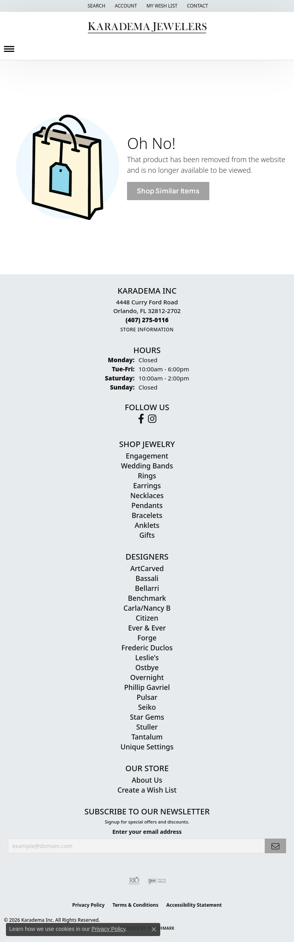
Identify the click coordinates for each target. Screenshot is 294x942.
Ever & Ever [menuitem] (147, 627)
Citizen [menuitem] (147, 618)
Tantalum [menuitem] (147, 736)
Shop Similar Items (168, 191)
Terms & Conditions (135, 905)
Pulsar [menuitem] (147, 697)
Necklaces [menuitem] (146, 495)
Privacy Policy (88, 905)
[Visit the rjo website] (134, 881)
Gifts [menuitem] (147, 535)
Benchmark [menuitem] (147, 598)
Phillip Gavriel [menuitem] (147, 687)
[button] (95, 6)
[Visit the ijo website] (157, 881)
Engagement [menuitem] (147, 455)
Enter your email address (147, 831)
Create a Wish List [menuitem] (147, 790)
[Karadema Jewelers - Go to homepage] (147, 28)
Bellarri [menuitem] (147, 588)
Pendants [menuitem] (147, 505)
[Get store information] (147, 329)
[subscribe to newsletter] (275, 846)
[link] (196, 6)
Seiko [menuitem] (147, 707)
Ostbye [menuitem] (147, 667)
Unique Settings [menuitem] (147, 746)
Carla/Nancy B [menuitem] (147, 608)
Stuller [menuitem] (147, 727)
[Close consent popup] (154, 929)
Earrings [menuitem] (147, 485)
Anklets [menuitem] (147, 525)
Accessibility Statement (194, 905)
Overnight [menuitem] (147, 677)
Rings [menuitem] (147, 475)
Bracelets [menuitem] (147, 515)
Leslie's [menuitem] (147, 657)
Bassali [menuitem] (146, 578)
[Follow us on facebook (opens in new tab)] (141, 419)
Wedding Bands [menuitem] (147, 465)
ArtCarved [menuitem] (147, 568)
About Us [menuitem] (147, 780)
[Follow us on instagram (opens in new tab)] (152, 419)
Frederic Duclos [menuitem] (147, 647)
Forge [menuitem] (146, 637)
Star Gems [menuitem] (147, 717)
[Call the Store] (147, 320)
